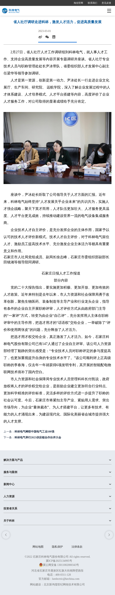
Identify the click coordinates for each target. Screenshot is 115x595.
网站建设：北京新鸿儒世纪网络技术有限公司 (57, 584)
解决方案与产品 (13, 460)
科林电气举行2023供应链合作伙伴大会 (37, 437)
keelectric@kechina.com (65, 578)
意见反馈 (106, 3)
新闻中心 (9, 484)
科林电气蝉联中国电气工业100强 (34, 431)
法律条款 (77, 546)
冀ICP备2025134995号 (59, 560)
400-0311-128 (63, 574)
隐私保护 (57, 546)
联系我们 (92, 3)
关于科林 (9, 520)
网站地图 (38, 546)
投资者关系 (10, 508)
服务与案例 (10, 472)
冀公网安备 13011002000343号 (59, 564)
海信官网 (78, 3)
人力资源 (9, 496)
